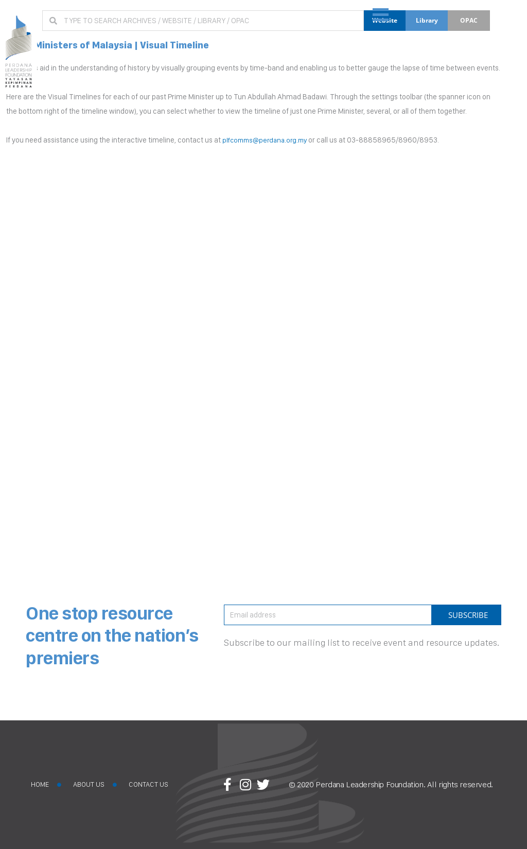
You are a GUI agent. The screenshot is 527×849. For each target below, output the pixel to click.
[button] (507, 18)
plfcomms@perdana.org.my (268, 140)
